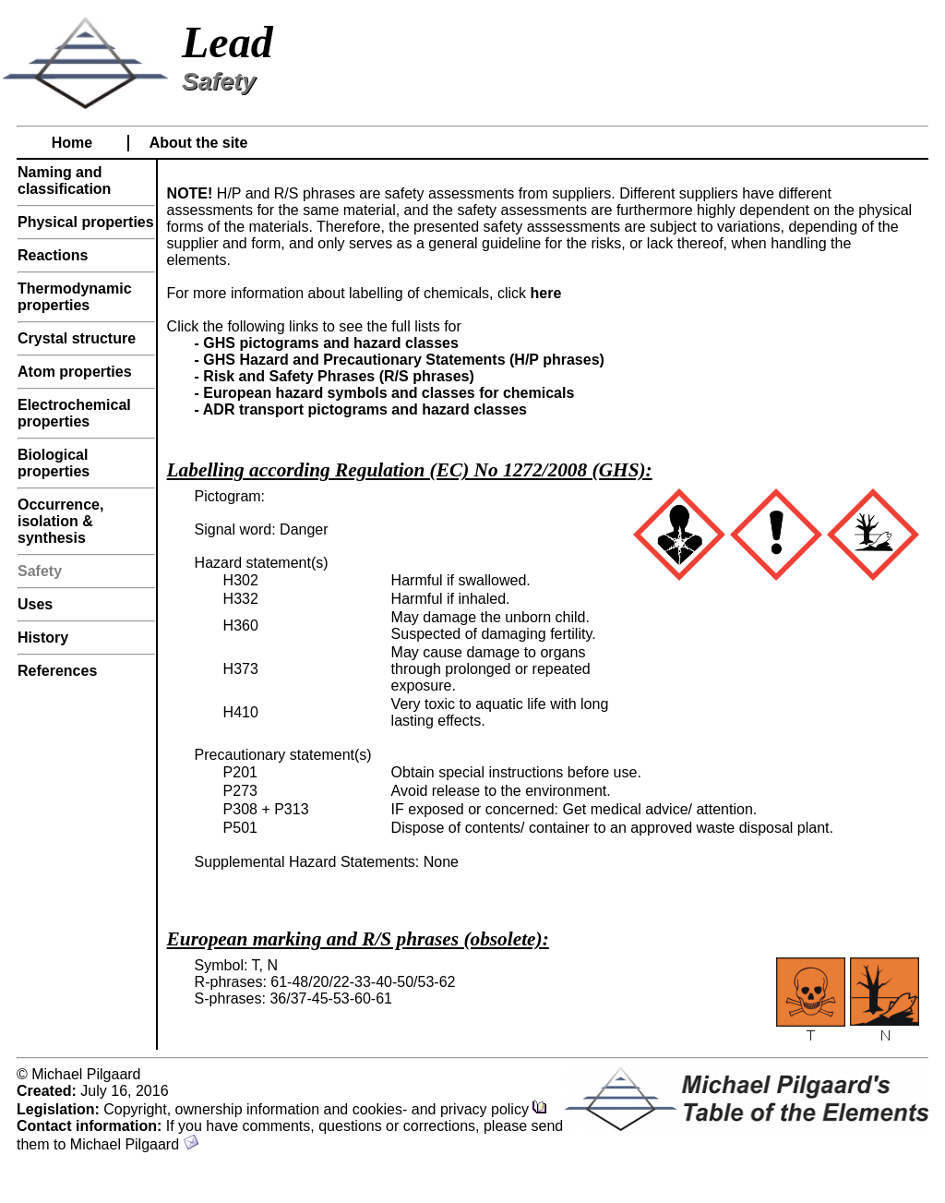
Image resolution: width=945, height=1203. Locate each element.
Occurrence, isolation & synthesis (60, 521)
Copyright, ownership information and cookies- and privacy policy (325, 1109)
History (43, 637)
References (57, 671)
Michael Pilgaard (134, 1144)
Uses (35, 604)
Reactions (53, 255)
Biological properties (54, 463)
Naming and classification (64, 180)
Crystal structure (77, 338)
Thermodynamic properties (75, 297)
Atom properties (75, 371)
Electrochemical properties (74, 413)
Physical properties (86, 222)
